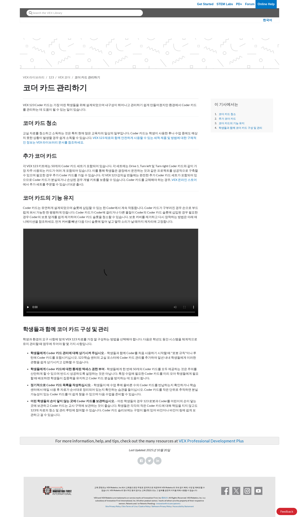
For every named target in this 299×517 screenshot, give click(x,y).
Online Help (266, 4)
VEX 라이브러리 (33, 77)
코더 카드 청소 (227, 114)
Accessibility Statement (183, 506)
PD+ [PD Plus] (239, 4)
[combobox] (85, 13)
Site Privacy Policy (113, 506)
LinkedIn (158, 461)
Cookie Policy (144, 506)
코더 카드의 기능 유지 (231, 123)
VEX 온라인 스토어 (184, 179)
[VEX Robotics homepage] (30, 4)
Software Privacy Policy (161, 506)
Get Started (205, 4)
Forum (250, 4)
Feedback (286, 511)
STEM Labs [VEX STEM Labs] (225, 4)
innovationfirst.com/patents (168, 503)
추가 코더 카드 (227, 118)
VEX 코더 (64, 77)
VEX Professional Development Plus (211, 440)
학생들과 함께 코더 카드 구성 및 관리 (240, 127)
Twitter (149, 461)
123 (51, 77)
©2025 (165, 498)
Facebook (141, 461)
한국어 (267, 20)
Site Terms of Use (129, 506)
